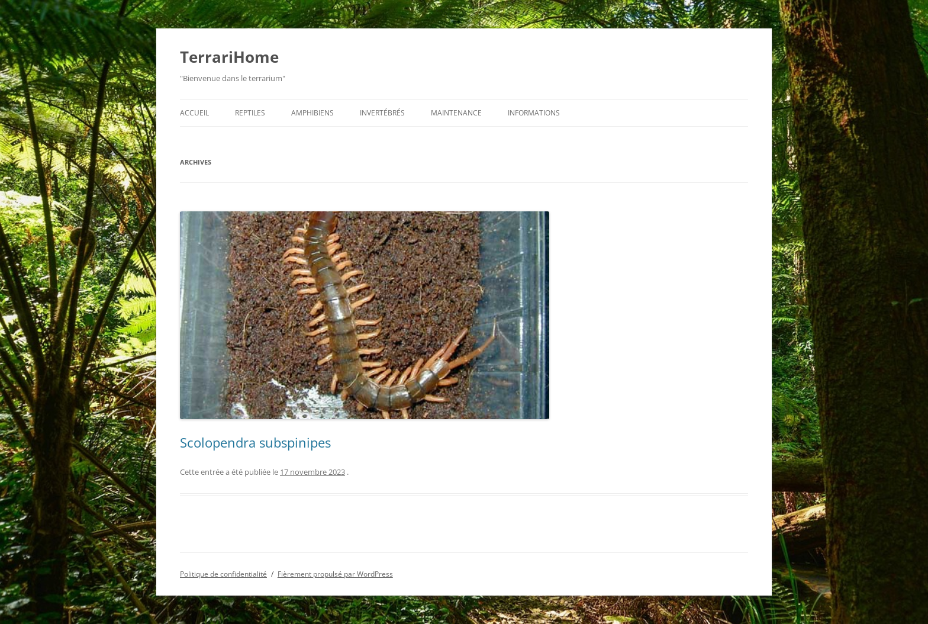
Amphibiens (312, 113)
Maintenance (456, 113)
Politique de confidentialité (223, 574)
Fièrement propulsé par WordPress (335, 574)
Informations (534, 113)
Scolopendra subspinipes (255, 442)
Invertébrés (382, 113)
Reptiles (250, 113)
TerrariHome (229, 56)
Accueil (194, 113)
